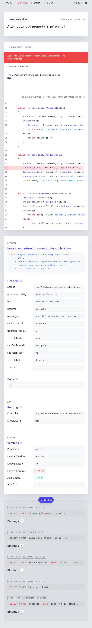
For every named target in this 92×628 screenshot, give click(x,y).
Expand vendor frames (20, 47)
